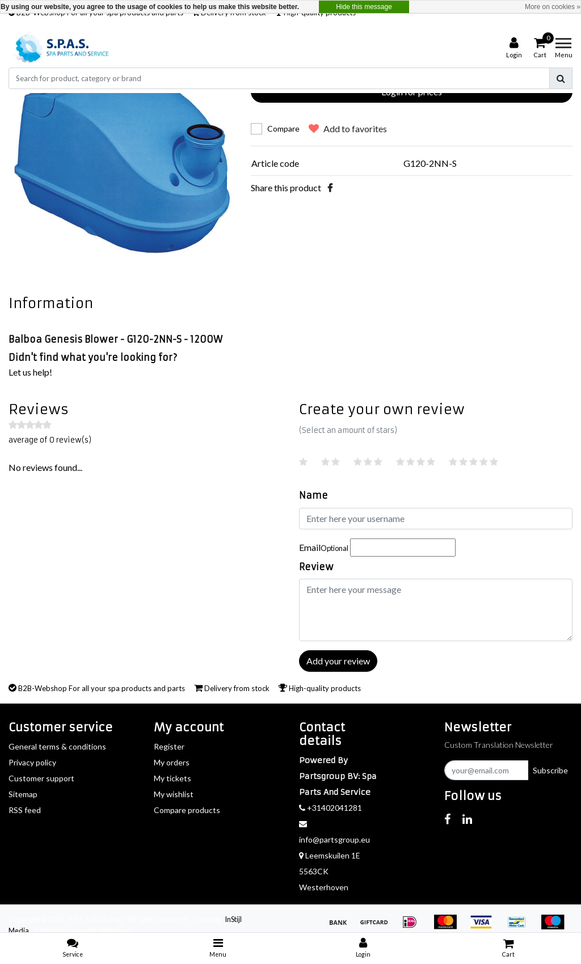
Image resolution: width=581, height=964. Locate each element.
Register (169, 746)
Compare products (187, 810)
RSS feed (25, 810)
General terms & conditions (57, 746)
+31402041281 (330, 808)
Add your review (338, 660)
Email (323, 547)
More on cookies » (552, 7)
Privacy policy (32, 762)
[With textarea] (435, 610)
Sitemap (23, 794)
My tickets (172, 778)
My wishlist (173, 794)
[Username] (435, 518)
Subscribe (550, 770)
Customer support (41, 778)
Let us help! (30, 372)
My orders (172, 762)
